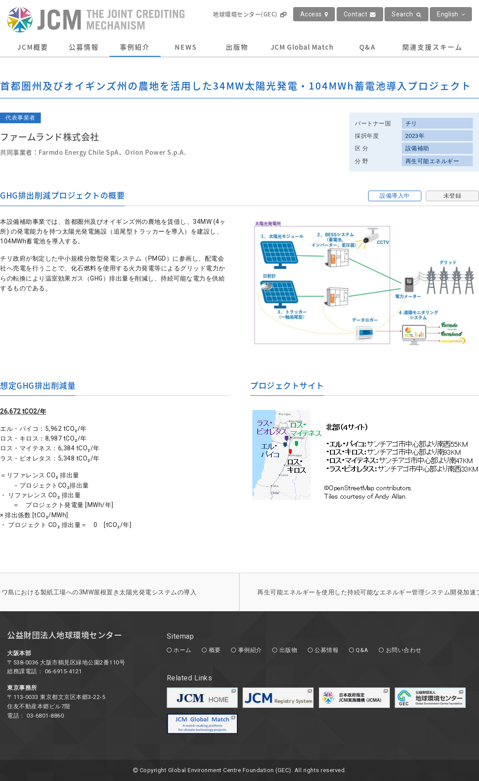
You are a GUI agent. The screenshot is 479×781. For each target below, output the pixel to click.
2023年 (415, 136)
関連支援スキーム (432, 47)
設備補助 (417, 148)
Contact (360, 14)
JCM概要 (32, 47)
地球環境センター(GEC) (249, 14)
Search (406, 14)
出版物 (237, 47)
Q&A (367, 47)
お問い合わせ (404, 650)
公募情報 (84, 47)
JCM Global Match (302, 47)
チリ (411, 123)
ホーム (182, 650)
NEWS (186, 47)
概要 (215, 650)
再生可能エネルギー (432, 161)
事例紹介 (135, 47)
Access (314, 14)
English (451, 14)
